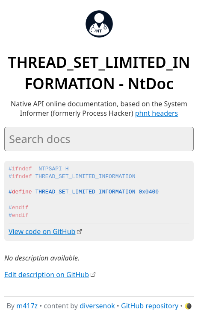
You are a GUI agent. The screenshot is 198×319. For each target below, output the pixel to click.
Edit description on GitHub (46, 274)
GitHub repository (149, 305)
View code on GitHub (42, 231)
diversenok (97, 305)
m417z (27, 305)
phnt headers (156, 113)
